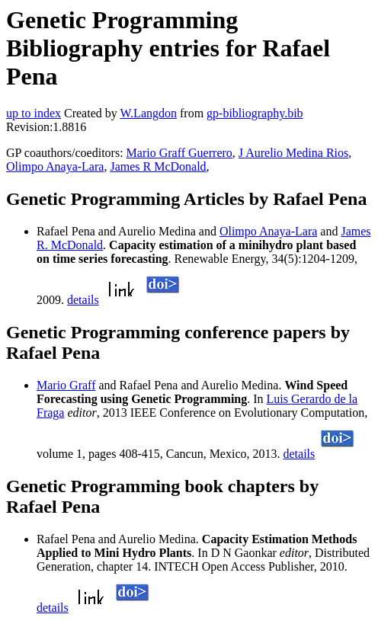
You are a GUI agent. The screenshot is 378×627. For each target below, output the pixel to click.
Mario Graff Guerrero (179, 152)
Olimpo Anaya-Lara (55, 166)
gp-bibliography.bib (255, 113)
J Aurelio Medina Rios (293, 152)
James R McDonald (158, 166)
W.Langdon (148, 113)
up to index (33, 113)
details (83, 299)
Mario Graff (66, 385)
